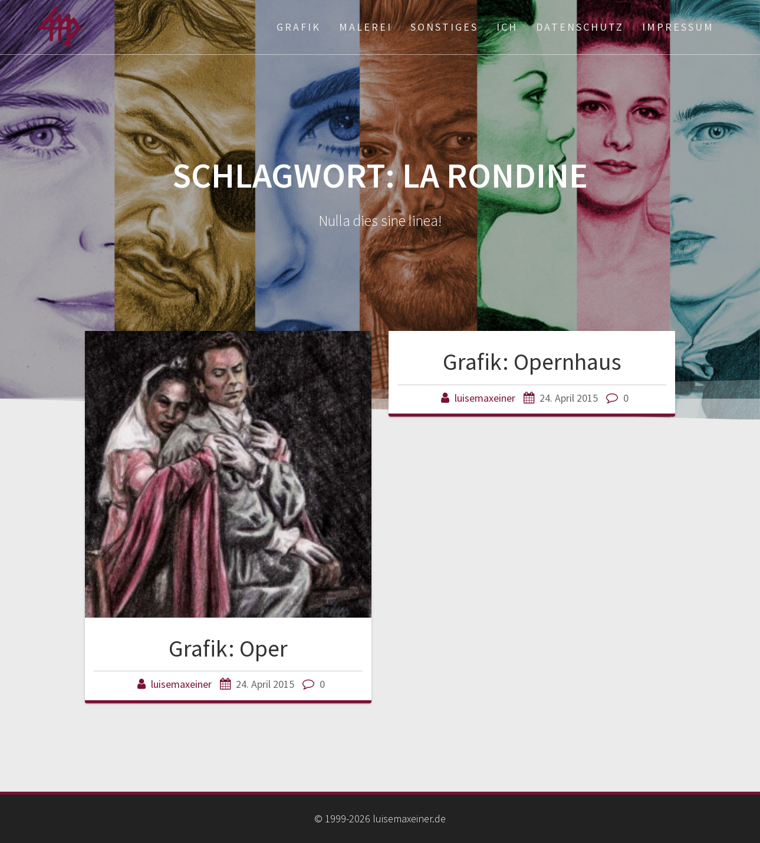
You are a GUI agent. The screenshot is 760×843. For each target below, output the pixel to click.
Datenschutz (580, 27)
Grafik (299, 27)
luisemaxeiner (181, 684)
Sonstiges (444, 27)
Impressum (678, 27)
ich (507, 27)
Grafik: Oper (228, 648)
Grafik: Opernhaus (532, 361)
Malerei (365, 27)
